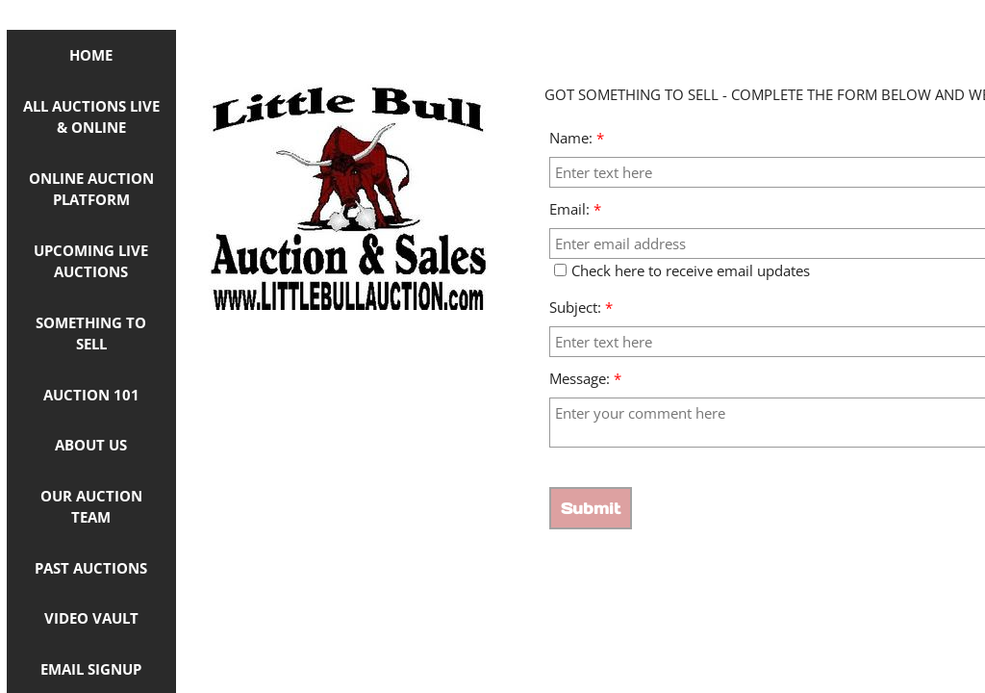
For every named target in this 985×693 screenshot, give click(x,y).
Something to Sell (91, 333)
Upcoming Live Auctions (91, 261)
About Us (91, 444)
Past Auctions (91, 568)
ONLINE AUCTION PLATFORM (91, 189)
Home (91, 54)
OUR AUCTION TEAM (91, 506)
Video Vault (91, 618)
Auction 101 (91, 394)
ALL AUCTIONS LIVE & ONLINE (91, 117)
